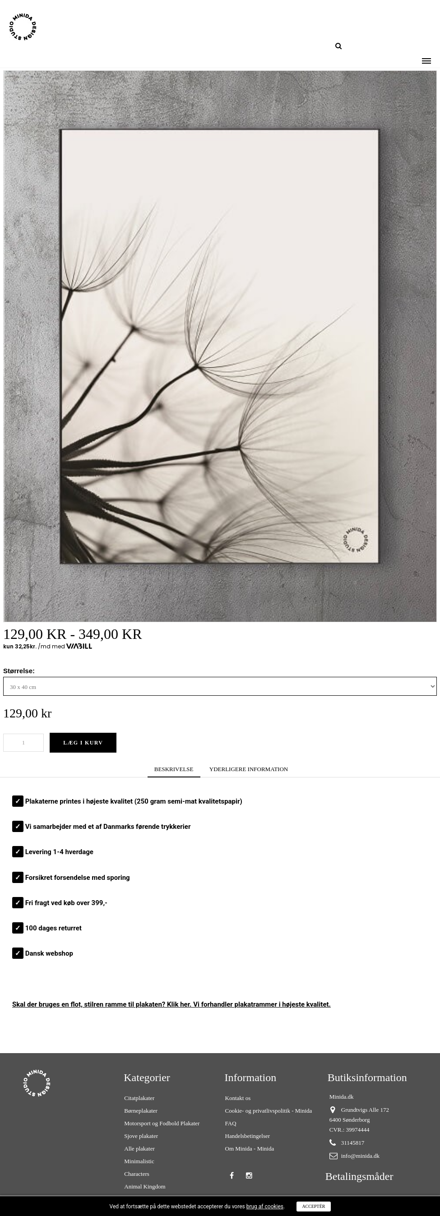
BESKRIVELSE (174, 769)
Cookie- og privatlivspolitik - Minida (268, 1110)
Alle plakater (139, 1148)
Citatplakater (139, 1098)
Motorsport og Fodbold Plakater (161, 1123)
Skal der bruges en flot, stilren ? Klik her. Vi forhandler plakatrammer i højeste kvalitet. (171, 1004)
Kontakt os (238, 1098)
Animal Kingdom (144, 1186)
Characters (136, 1173)
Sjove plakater (141, 1136)
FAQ (230, 1123)
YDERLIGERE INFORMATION (248, 769)
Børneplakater (140, 1110)
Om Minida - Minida (249, 1148)
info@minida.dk (360, 1155)
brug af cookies (264, 1206)
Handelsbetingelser (247, 1136)
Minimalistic (139, 1161)
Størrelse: (20, 671)
